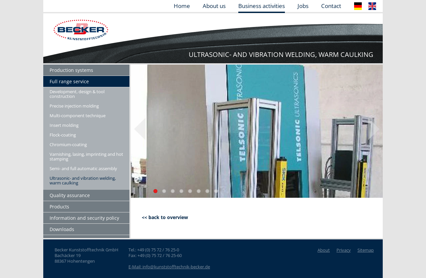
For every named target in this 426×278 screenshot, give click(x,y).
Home (182, 6)
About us (214, 6)
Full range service (69, 81)
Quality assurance (70, 195)
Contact (331, 6)
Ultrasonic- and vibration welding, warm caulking (83, 180)
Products (59, 206)
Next (373, 129)
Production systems (71, 70)
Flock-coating (63, 135)
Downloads (62, 229)
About (324, 250)
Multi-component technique (78, 115)
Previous (139, 129)
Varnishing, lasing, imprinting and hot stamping (86, 156)
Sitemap (365, 250)
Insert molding (64, 125)
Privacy (343, 250)
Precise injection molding (74, 106)
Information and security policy (84, 218)
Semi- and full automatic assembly (83, 168)
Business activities (261, 6)
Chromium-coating (68, 144)
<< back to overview (165, 217)
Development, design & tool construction (77, 94)
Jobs (303, 6)
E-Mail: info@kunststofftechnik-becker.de (169, 267)
